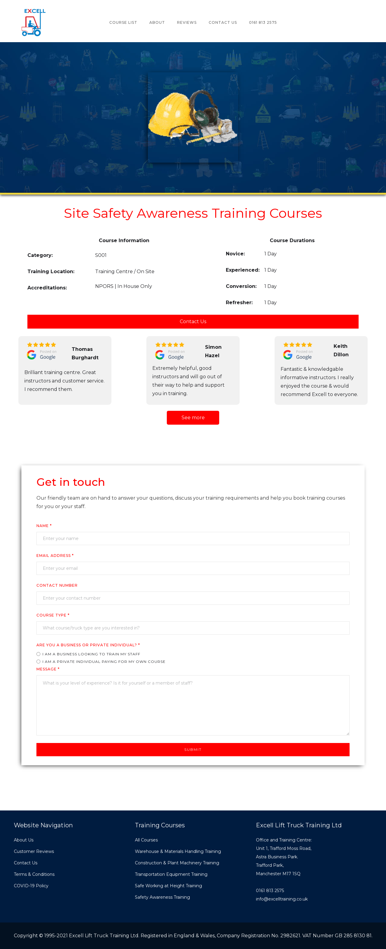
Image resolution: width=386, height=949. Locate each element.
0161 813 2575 (263, 22)
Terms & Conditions (34, 874)
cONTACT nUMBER (57, 585)
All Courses (146, 840)
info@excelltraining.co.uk (282, 899)
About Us (23, 840)
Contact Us (223, 22)
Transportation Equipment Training (171, 874)
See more (193, 417)
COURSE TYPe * (53, 615)
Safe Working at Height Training (168, 885)
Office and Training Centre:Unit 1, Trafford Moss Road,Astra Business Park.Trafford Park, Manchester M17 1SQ (284, 856)
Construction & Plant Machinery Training (177, 863)
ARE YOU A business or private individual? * (88, 645)
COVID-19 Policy (31, 885)
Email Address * (55, 555)
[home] (33, 23)
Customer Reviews (34, 851)
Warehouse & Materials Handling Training (178, 851)
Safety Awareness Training (162, 897)
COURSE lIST (123, 22)
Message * (48, 669)
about (157, 22)
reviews (187, 22)
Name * (44, 525)
